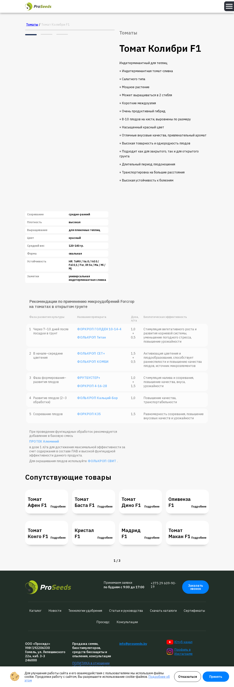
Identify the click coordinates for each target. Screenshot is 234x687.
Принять (215, 677)
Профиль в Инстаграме (179, 652)
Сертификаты (194, 611)
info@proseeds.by (133, 644)
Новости (54, 611)
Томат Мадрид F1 (131, 530)
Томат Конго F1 (38, 533)
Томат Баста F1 (85, 502)
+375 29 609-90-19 (163, 585)
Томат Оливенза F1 (179, 499)
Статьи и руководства (126, 611)
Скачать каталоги (163, 611)
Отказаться (187, 677)
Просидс (103, 622)
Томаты (32, 24)
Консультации (127, 622)
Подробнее (58, 506)
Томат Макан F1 (179, 533)
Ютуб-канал (179, 642)
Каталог (35, 611)
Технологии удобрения (85, 611)
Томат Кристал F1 (84, 530)
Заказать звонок (195, 587)
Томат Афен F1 (37, 502)
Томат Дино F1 (131, 502)
